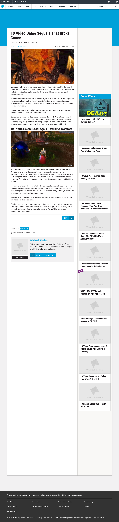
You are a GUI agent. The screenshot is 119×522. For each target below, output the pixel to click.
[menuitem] (109, 2)
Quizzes (23, 2)
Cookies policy (12, 506)
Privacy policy (88, 502)
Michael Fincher (19, 46)
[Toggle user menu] (115, 6)
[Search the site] (108, 6)
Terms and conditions (65, 502)
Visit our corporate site (74, 495)
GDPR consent (11, 511)
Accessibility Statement (40, 506)
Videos (16, 2)
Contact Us (36, 502)
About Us (10, 502)
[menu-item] (10, 6)
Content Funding (63, 506)
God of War (24, 228)
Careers (86, 506)
